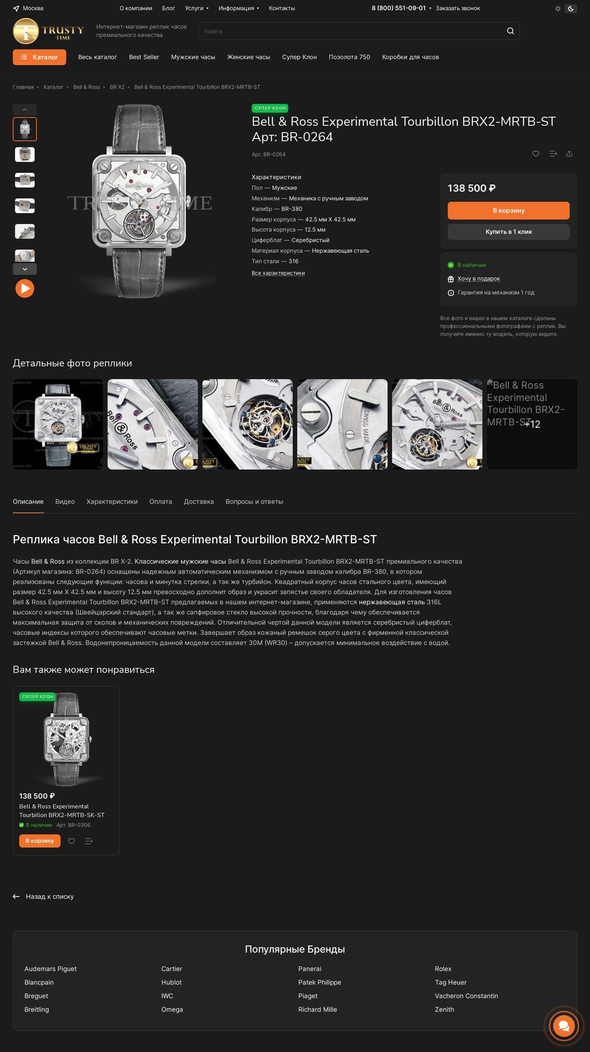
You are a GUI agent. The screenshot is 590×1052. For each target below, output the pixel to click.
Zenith (444, 1009)
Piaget (308, 996)
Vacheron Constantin (466, 996)
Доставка (199, 501)
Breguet (36, 996)
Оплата (160, 501)
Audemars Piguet (50, 969)
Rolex (443, 969)
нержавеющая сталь (392, 602)
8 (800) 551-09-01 (399, 8)
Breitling (36, 1009)
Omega (172, 1009)
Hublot (171, 982)
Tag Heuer (451, 982)
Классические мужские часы (180, 561)
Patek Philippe (319, 982)
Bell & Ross (48, 561)
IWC (167, 996)
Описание (28, 501)
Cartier (171, 969)
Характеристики (112, 501)
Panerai (309, 969)
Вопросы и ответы (254, 501)
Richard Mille (317, 1009)
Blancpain (39, 982)
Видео (65, 501)
